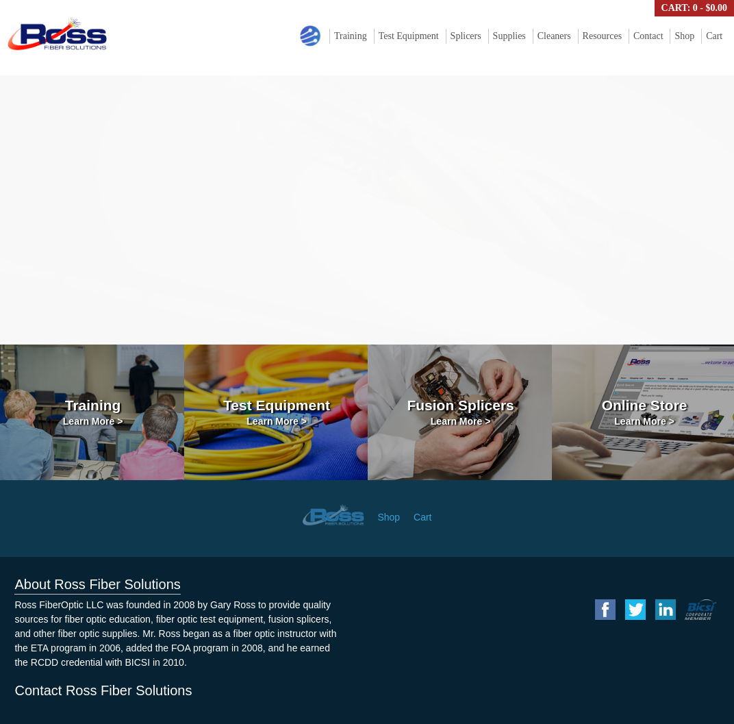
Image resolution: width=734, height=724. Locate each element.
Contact (648, 36)
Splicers (466, 36)
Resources (602, 36)
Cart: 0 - (694, 8)
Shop (684, 36)
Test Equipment (409, 36)
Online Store (644, 412)
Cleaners (554, 36)
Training (350, 36)
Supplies (509, 36)
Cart (714, 36)
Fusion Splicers (460, 412)
